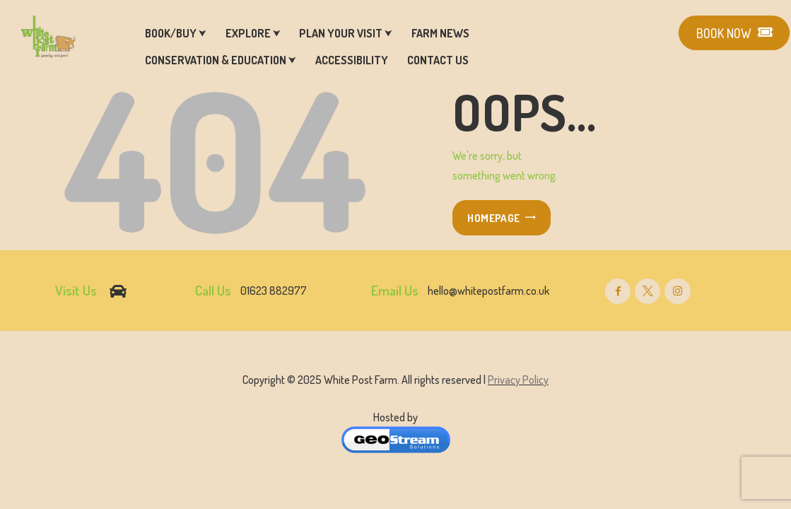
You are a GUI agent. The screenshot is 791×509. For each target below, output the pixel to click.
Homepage (493, 218)
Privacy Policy (518, 380)
